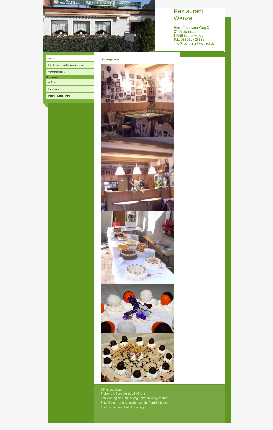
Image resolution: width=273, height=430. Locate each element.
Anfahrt (52, 82)
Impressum (54, 89)
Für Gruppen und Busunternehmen (66, 65)
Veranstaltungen (56, 72)
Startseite (53, 58)
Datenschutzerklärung (59, 96)
